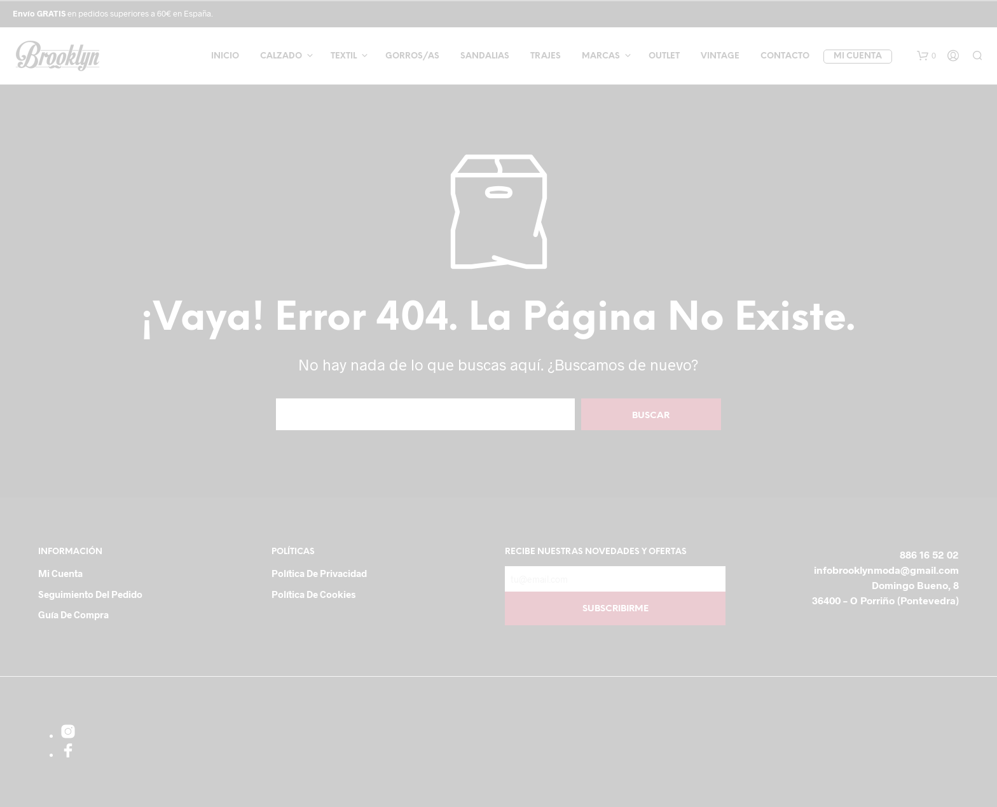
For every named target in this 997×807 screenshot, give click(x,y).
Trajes (545, 56)
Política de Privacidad (319, 573)
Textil (344, 56)
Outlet (664, 56)
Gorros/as (412, 56)
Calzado (281, 56)
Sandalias (484, 56)
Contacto (784, 56)
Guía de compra (73, 614)
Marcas (601, 56)
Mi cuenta (858, 56)
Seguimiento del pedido (90, 594)
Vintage (720, 56)
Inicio (225, 56)
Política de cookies (313, 594)
